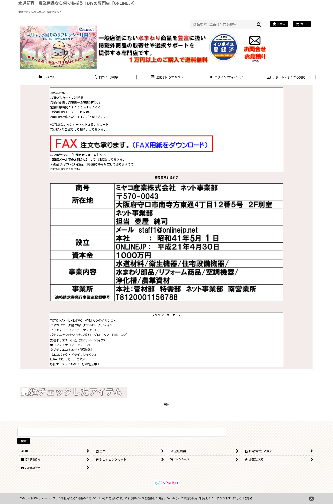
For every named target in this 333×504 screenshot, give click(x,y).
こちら (248, 498)
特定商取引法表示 (166, 177)
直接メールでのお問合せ (69, 159)
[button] (166, 77)
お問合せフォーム (85, 155)
